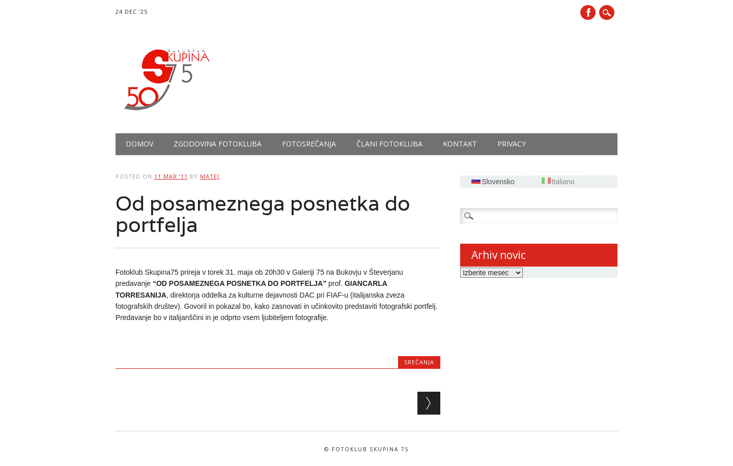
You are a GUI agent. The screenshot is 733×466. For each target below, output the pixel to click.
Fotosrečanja (309, 144)
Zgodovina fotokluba (218, 144)
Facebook (588, 12)
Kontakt (460, 144)
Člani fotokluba (389, 144)
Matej (209, 176)
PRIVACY (511, 144)
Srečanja (419, 362)
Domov (139, 144)
